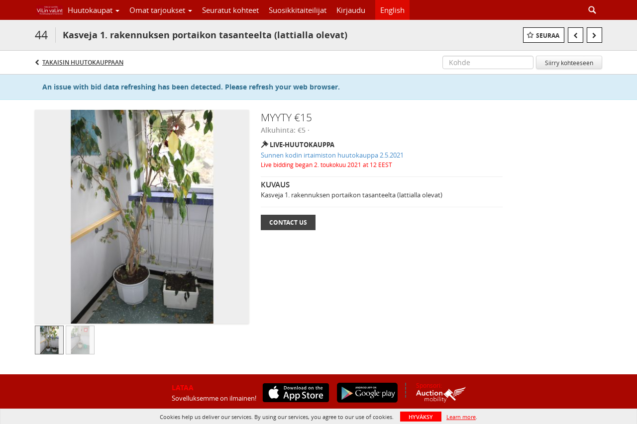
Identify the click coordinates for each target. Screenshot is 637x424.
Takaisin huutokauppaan (82, 62)
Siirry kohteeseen (569, 63)
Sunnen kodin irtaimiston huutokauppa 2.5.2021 (332, 155)
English (392, 10)
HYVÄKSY (421, 417)
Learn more (461, 417)
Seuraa (547, 35)
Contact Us (288, 222)
